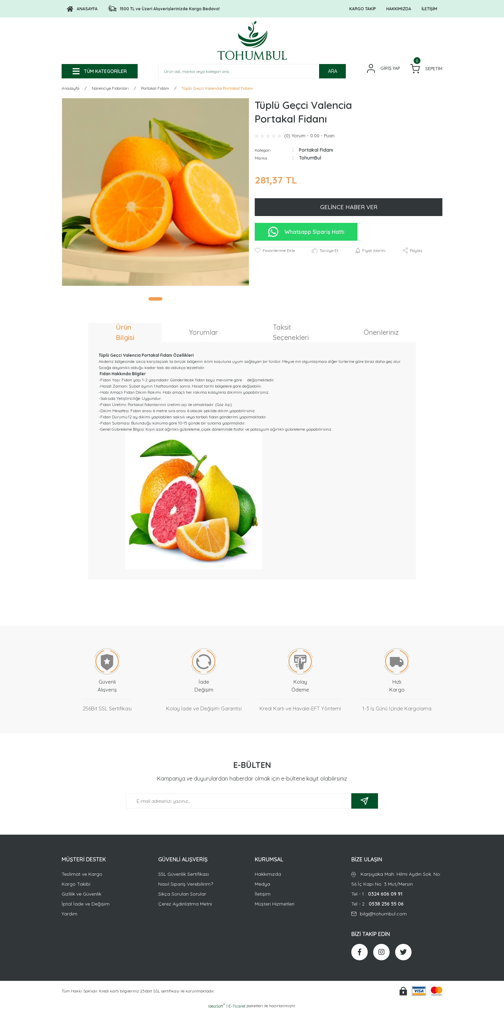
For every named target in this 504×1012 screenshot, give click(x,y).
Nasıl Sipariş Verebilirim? (185, 885)
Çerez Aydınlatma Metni (185, 905)
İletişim (262, 895)
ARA (332, 71)
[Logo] (82, 9)
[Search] (252, 71)
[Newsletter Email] (252, 802)
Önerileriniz (381, 333)
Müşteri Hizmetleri (274, 905)
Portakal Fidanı (316, 151)
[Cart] (426, 68)
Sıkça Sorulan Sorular (182, 895)
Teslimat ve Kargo (82, 875)
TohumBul (310, 159)
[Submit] (364, 802)
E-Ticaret (236, 1007)
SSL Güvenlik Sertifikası (183, 875)
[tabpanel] (155, 193)
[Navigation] (100, 71)
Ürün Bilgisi (125, 333)
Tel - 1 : (396, 895)
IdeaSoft (216, 1007)
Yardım (69, 915)
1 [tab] (155, 300)
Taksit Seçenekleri (291, 333)
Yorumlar (203, 333)
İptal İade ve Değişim (86, 905)
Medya (262, 885)
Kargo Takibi (76, 885)
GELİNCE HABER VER (348, 208)
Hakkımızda (268, 875)
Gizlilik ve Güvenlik (81, 895)
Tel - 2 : (396, 905)
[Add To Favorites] (275, 252)
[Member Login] (383, 68)
